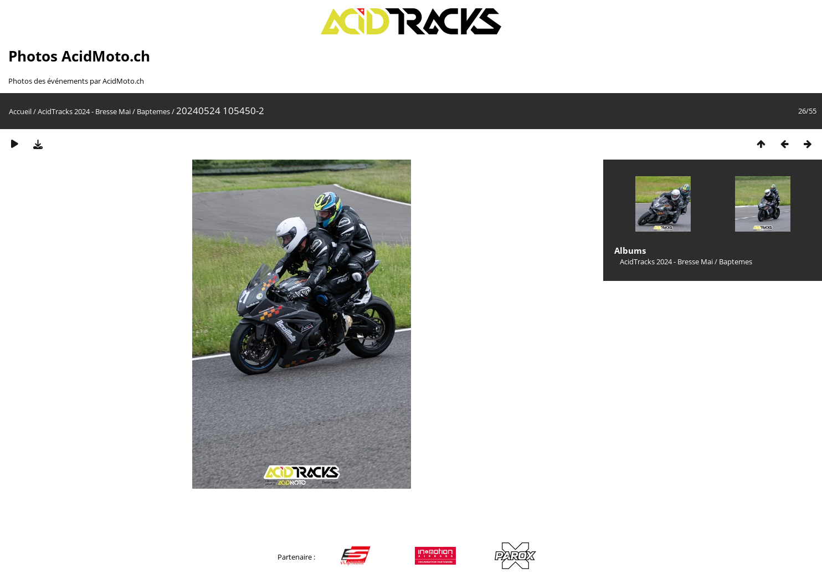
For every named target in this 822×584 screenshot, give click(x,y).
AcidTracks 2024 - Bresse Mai (84, 111)
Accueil (20, 111)
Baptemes (153, 111)
